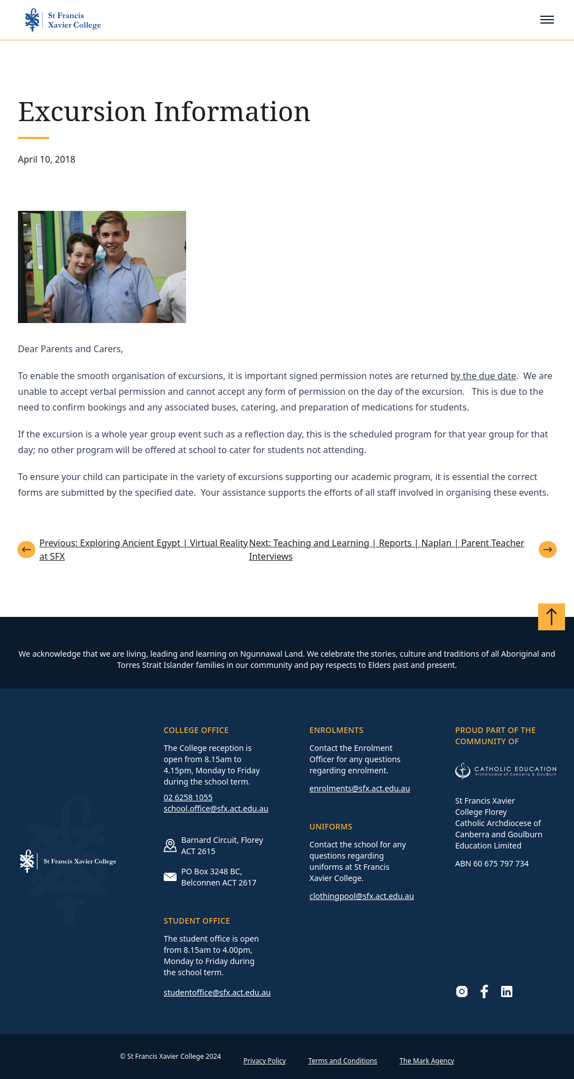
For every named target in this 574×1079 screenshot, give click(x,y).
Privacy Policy (264, 1061)
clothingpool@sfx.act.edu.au (361, 896)
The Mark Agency (427, 1061)
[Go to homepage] (63, 20)
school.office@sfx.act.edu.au (216, 808)
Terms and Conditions (342, 1061)
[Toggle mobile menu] (547, 20)
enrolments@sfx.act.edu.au (359, 788)
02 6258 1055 (188, 797)
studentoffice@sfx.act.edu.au (217, 992)
